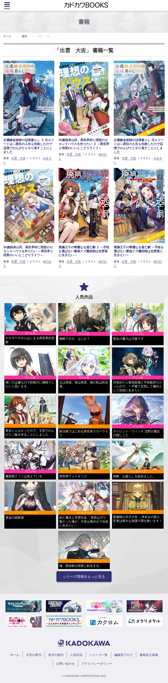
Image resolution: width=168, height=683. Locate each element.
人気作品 (76, 655)
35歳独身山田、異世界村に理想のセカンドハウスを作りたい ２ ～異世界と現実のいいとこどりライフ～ (84, 144)
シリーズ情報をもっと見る (84, 576)
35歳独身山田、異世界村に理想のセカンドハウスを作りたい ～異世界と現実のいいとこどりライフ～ (28, 251)
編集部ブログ (123, 655)
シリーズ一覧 (98, 655)
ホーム (7, 36)
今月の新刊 (33, 655)
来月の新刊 (55, 655)
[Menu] (7, 5)
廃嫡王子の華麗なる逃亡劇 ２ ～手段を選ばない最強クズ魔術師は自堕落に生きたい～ (84, 251)
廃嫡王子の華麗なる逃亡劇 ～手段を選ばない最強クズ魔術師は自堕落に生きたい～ (139, 251)
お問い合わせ (65, 663)
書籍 (24, 36)
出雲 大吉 (18, 158)
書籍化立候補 (149, 655)
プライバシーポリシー (96, 663)
